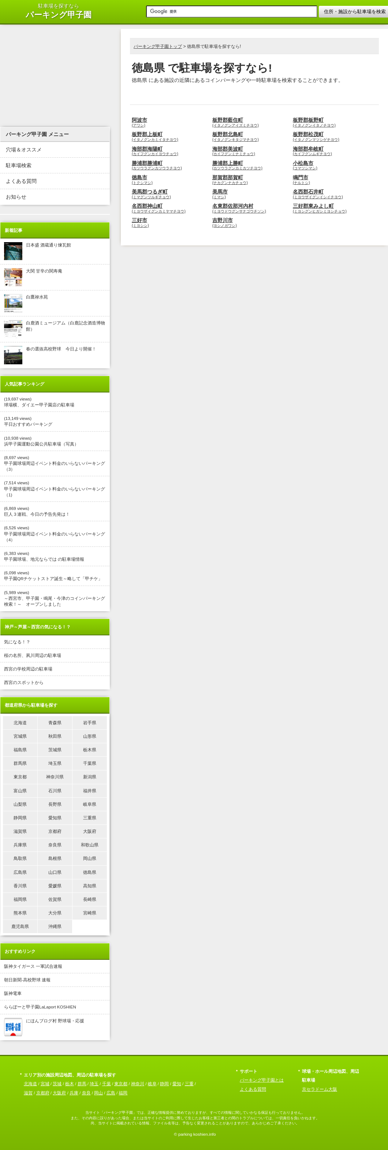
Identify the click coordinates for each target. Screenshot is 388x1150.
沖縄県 (54, 926)
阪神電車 (13, 993)
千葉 (106, 1084)
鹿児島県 (20, 926)
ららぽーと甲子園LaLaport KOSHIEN (40, 1007)
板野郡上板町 (170, 137)
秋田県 (54, 736)
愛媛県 (54, 886)
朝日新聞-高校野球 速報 (27, 980)
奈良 (86, 1093)
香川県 (20, 886)
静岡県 (20, 818)
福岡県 (20, 899)
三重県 (89, 818)
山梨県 (20, 804)
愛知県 (54, 818)
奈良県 (54, 845)
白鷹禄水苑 (26, 303)
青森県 (54, 723)
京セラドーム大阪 (319, 1089)
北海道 (20, 723)
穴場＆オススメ (24, 150)
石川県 (54, 791)
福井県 (89, 791)
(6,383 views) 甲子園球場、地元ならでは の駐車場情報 (44, 556)
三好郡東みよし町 (331, 208)
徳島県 (89, 872)
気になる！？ (17, 642)
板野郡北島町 (250, 137)
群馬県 (20, 763)
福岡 (123, 1093)
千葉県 (89, 763)
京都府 (54, 831)
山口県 (54, 872)
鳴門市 (331, 180)
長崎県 (89, 899)
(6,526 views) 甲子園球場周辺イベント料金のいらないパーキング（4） (54, 534)
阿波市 (170, 122)
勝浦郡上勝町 (250, 166)
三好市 (170, 223)
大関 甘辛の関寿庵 (33, 277)
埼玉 (94, 1084)
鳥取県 (20, 858)
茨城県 (54, 750)
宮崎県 (89, 913)
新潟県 (89, 777)
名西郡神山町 (170, 208)
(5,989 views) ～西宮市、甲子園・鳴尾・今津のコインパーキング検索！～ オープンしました (54, 598)
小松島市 (331, 166)
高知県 (89, 886)
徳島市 (170, 180)
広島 (111, 1093)
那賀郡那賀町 (250, 180)
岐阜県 (89, 804)
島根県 (54, 858)
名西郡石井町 (331, 194)
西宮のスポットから (24, 682)
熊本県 (20, 913)
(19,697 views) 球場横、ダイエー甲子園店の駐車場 (39, 402)
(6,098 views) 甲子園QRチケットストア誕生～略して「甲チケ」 (53, 576)
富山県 (20, 791)
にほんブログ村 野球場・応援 (44, 1027)
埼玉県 (54, 763)
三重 (189, 1084)
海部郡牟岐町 (331, 151)
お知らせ (16, 197)
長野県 (54, 804)
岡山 (98, 1093)
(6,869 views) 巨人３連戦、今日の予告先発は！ (37, 511)
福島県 (20, 750)
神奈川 (137, 1084)
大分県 (54, 913)
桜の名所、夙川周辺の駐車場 (32, 655)
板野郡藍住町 (250, 122)
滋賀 (28, 1093)
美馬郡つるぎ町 (170, 194)
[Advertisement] (215, 93)
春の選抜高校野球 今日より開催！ (50, 355)
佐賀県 (54, 899)
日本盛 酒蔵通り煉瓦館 (37, 251)
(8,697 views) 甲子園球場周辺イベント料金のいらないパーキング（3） (54, 463)
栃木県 (89, 750)
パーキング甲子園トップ (158, 46)
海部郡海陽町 (170, 151)
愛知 (176, 1084)
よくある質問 (21, 181)
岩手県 (89, 723)
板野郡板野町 (331, 122)
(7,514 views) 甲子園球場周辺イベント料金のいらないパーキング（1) (54, 489)
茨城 (57, 1084)
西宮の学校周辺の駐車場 (28, 669)
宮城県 (20, 736)
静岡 (164, 1084)
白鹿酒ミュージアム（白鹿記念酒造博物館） (54, 329)
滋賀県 (20, 831)
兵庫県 (20, 845)
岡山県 (89, 858)
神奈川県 (55, 777)
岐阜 (152, 1084)
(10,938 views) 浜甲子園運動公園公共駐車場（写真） (41, 441)
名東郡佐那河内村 (250, 208)
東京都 (20, 777)
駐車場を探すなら (58, 11)
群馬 (82, 1084)
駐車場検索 (18, 165)
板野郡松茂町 (331, 137)
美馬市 (250, 194)
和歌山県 (89, 845)
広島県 (20, 872)
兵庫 (74, 1093)
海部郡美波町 (250, 151)
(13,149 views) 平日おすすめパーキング (28, 421)
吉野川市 (250, 223)
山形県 (89, 736)
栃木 (69, 1084)
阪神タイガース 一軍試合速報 (33, 966)
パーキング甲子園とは (262, 1080)
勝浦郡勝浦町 (170, 166)
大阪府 (89, 831)
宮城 (45, 1084)
